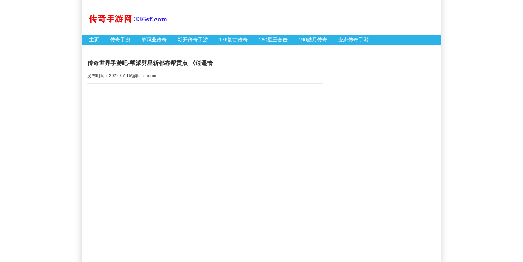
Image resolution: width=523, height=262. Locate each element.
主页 (94, 40)
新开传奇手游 (193, 40)
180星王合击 (273, 40)
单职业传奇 (154, 40)
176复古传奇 (233, 40)
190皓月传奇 (313, 40)
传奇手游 (120, 40)
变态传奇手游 (353, 40)
